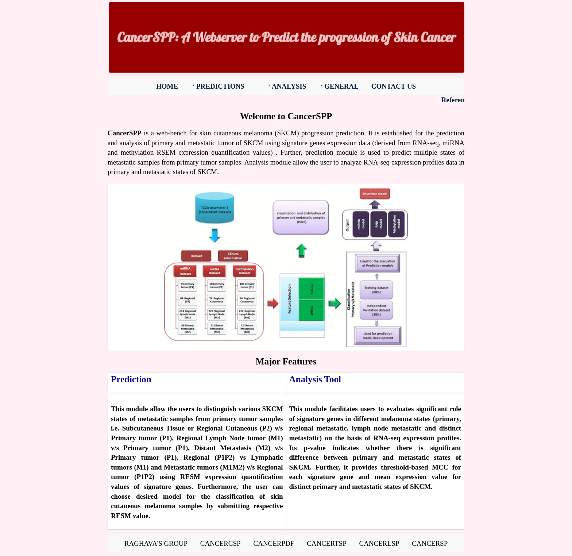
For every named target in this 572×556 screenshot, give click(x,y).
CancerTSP (327, 543)
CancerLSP (379, 543)
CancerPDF (273, 543)
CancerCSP (220, 543)
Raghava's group (156, 543)
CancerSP (430, 543)
